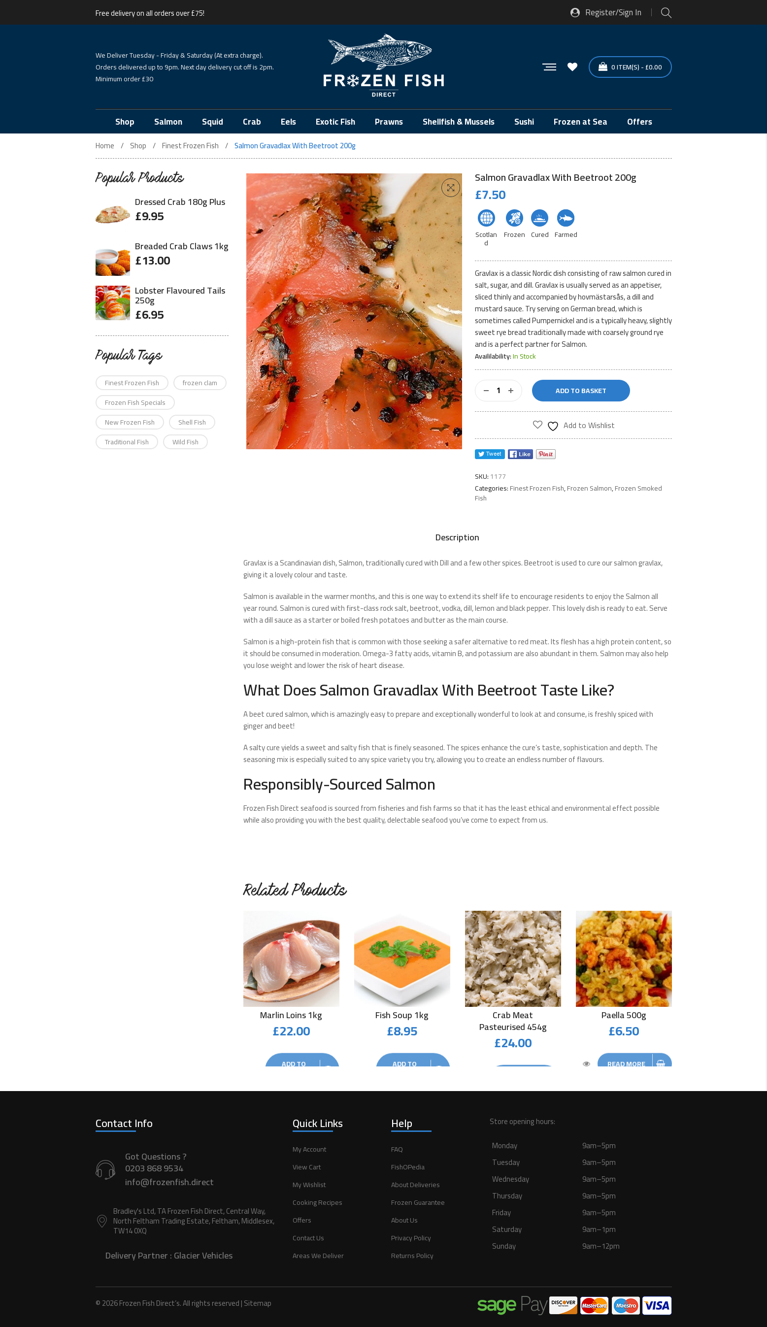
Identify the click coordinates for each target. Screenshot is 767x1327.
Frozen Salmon (589, 488)
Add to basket (581, 390)
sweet (316, 747)
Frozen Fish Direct (271, 808)
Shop (138, 146)
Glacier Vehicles (203, 1251)
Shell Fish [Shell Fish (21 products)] (192, 422)
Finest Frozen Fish (190, 146)
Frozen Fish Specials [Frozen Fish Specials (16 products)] (135, 402)
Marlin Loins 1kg (291, 1015)
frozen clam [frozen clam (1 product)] (200, 382)
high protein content (628, 641)
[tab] (457, 537)
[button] (450, 187)
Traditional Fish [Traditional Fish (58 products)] (127, 441)
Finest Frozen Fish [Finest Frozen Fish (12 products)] (132, 382)
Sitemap (257, 1299)
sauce (513, 308)
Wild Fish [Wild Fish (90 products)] (185, 441)
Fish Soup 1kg (402, 1015)
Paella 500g (623, 1015)
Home (105, 146)
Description (457, 537)
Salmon (292, 608)
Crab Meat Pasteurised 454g (513, 1021)
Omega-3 (378, 653)
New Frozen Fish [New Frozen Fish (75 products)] (130, 422)
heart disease (381, 665)
